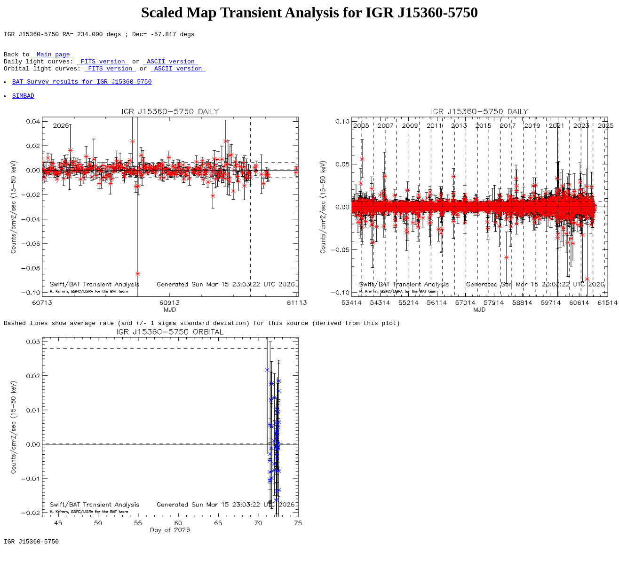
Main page (53, 58)
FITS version (102, 66)
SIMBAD (24, 106)
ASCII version (170, 66)
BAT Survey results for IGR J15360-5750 (82, 89)
